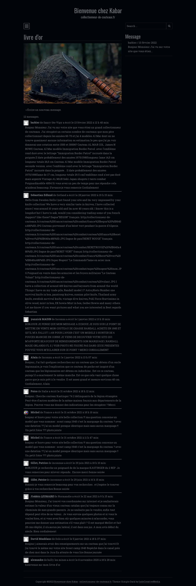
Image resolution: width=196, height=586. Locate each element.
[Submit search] (169, 26)
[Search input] (145, 26)
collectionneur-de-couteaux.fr (95, 581)
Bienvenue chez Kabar (98, 10)
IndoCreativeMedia (149, 581)
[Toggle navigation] (27, 26)
